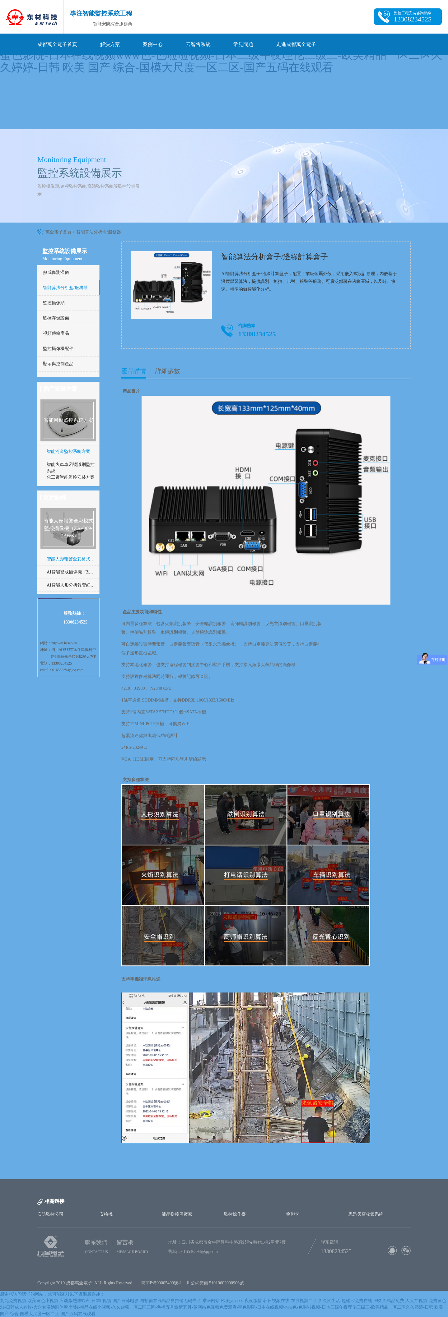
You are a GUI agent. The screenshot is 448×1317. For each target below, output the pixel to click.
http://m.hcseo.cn (64, 643)
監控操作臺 (235, 1214)
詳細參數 (167, 370)
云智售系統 (198, 44)
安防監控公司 (50, 1214)
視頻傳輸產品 (56, 333)
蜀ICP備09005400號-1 (161, 1283)
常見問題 (243, 44)
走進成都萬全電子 (296, 44)
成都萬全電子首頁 (57, 44)
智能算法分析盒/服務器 (98, 232)
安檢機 (106, 1214)
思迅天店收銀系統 (365, 1214)
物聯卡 (292, 1214)
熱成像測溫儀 (56, 272)
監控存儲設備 (56, 318)
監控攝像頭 (54, 303)
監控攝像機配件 (58, 348)
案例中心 (153, 44)
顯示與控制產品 (58, 363)
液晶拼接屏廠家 (177, 1214)
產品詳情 (133, 370)
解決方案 (110, 44)
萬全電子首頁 (58, 232)
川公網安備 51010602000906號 (216, 1283)
